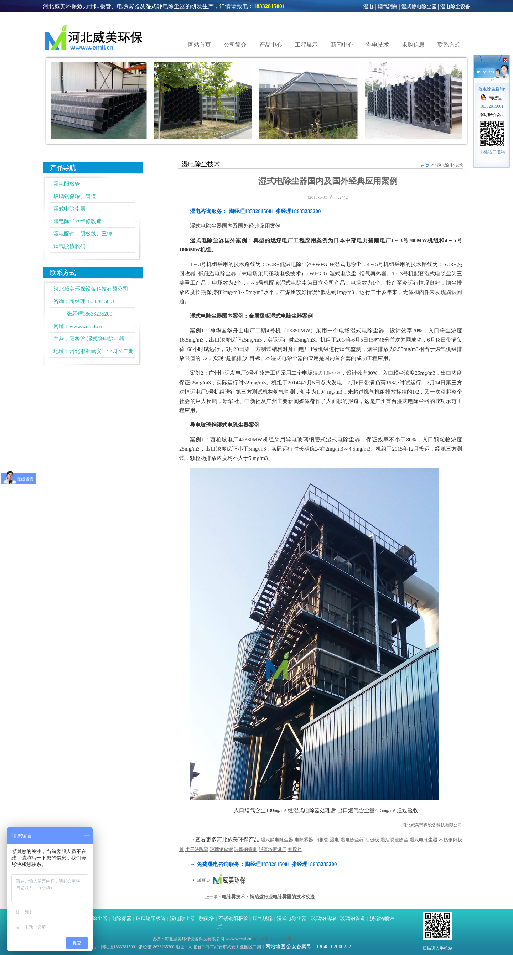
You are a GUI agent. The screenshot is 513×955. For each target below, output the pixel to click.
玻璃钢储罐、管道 (74, 196)
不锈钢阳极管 (233, 918)
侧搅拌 (295, 849)
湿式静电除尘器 (418, 6)
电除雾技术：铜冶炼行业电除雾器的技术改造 (268, 896)
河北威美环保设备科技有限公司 (432, 824)
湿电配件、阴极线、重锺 (82, 234)
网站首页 (199, 45)
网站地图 (275, 946)
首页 (425, 165)
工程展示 (306, 45)
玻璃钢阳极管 (151, 918)
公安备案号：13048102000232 (318, 946)
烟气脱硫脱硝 (69, 246)
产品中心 (270, 45)
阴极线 (372, 839)
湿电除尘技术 (449, 165)
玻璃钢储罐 (221, 849)
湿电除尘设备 (455, 6)
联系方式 (448, 45)
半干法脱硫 (196, 849)
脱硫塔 (206, 918)
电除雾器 (304, 839)
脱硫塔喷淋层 (272, 849)
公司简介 (235, 45)
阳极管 (77, 339)
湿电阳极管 (66, 184)
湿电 (368, 6)
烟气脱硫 (263, 918)
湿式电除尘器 (69, 209)
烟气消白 (388, 6)
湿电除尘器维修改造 (77, 221)
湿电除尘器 (352, 839)
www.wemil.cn (85, 326)
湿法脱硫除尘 (394, 839)
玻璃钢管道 (245, 849)
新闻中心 (342, 45)
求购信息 (413, 45)
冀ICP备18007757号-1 (274, 938)
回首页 (204, 880)
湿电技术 (377, 45)
